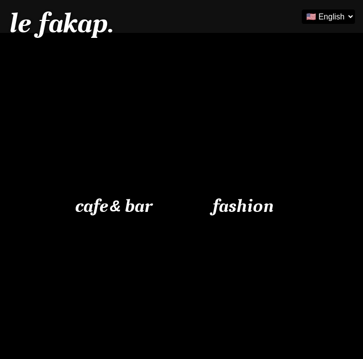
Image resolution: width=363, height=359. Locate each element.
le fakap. (61, 23)
